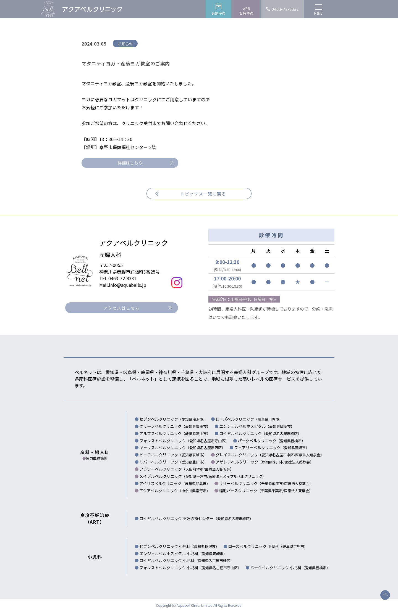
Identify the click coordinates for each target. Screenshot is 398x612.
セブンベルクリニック (173, 419)
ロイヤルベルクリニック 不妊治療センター (196, 518)
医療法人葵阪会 (217, 469)
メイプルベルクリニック (173, 476)
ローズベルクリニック (249, 419)
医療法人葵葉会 (296, 483)
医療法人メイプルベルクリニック (235, 476)
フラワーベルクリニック (172, 469)
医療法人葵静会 (297, 462)
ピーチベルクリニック (173, 454)
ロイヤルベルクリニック (260, 433)
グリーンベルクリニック (174, 426)
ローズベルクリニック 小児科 (268, 546)
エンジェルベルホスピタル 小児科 (183, 553)
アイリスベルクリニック (174, 483)
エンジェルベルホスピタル (256, 426)
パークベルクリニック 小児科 (290, 567)
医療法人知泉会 (307, 454)
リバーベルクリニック (173, 462)
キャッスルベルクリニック (182, 447)
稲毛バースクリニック (251, 490)
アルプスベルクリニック (174, 433)
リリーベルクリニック (251, 483)
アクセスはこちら (121, 308)
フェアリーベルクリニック (271, 447)
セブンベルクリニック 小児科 (179, 546)
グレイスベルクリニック (255, 454)
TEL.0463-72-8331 (118, 278)
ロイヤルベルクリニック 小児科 (186, 560)
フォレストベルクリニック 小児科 (190, 567)
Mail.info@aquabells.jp (122, 285)
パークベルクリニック (271, 440)
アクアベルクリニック (174, 490)
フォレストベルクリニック (184, 440)
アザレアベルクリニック (250, 462)
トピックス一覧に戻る (203, 194)
